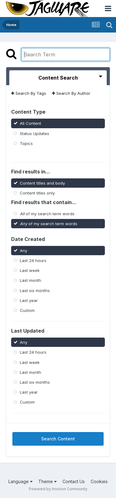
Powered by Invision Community (58, 489)
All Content (30, 123)
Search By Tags (28, 93)
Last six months (35, 290)
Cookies (99, 481)
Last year (29, 300)
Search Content (58, 438)
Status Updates (34, 133)
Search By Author (71, 93)
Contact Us (73, 481)
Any (23, 250)
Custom (27, 310)
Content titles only (37, 192)
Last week (30, 270)
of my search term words (47, 213)
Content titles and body (42, 182)
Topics (26, 143)
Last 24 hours (33, 260)
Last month (30, 280)
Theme (47, 481)
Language (20, 481)
